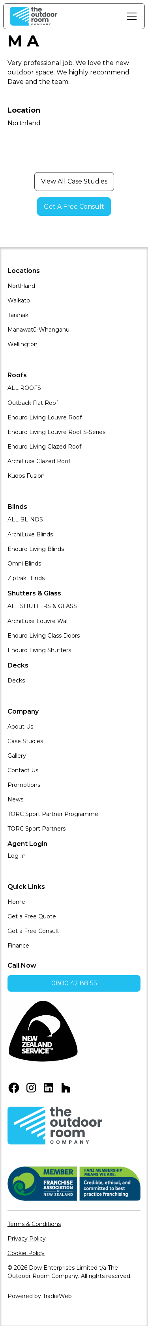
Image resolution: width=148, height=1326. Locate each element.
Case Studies (25, 741)
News (15, 799)
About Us (20, 726)
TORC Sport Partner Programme (52, 814)
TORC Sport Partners (36, 828)
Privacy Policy (26, 1238)
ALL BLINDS (25, 519)
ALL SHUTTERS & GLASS (42, 606)
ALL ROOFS (24, 387)
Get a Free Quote (31, 916)
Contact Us (22, 770)
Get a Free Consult (33, 931)
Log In (16, 855)
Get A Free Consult (74, 206)
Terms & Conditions (34, 1224)
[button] (130, 16)
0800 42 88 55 (74, 983)
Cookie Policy (26, 1253)
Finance (18, 945)
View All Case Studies (74, 181)
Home (16, 901)
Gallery (16, 755)
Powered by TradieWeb (39, 1296)
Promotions (23, 784)
